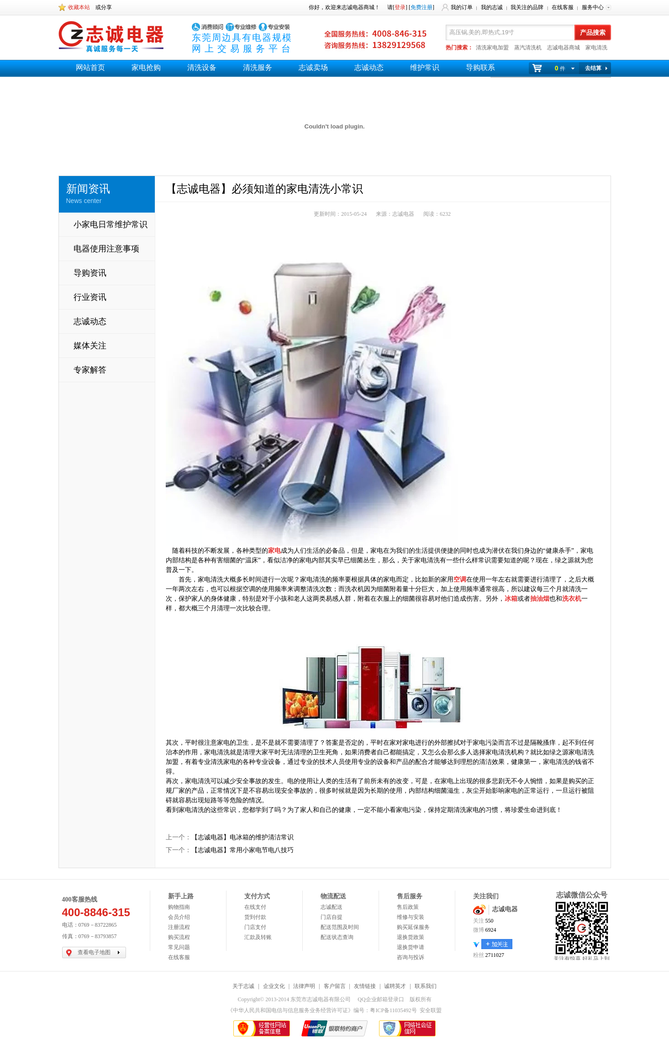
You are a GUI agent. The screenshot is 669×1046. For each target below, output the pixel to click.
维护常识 (424, 67)
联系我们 (426, 986)
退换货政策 (410, 937)
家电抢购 (146, 67)
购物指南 (179, 907)
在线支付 (255, 907)
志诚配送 (331, 907)
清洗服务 (257, 67)
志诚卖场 (313, 67)
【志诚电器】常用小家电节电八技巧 (242, 850)
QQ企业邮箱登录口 (381, 999)
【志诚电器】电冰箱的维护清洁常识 (242, 837)
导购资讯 (90, 273)
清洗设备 (201, 67)
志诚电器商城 (563, 47)
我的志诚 (492, 7)
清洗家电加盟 (492, 47)
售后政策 (408, 907)
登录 (400, 7)
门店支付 (255, 927)
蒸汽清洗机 (528, 47)
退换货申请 (410, 947)
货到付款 (255, 917)
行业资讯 (90, 297)
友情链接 (365, 986)
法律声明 (304, 986)
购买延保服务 (413, 927)
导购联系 (480, 67)
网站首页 (90, 67)
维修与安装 (410, 917)
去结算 (593, 68)
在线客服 (563, 7)
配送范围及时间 (340, 927)
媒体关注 (90, 345)
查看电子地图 (94, 952)
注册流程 (179, 927)
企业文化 (274, 986)
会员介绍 (179, 917)
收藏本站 (79, 7)
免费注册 (421, 7)
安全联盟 (431, 1010)
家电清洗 (596, 47)
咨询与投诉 (410, 957)
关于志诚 (243, 986)
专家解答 (90, 369)
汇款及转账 (258, 937)
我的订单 (462, 7)
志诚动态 (369, 67)
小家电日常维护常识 (110, 224)
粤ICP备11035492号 (393, 1010)
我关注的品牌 (527, 7)
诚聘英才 (395, 986)
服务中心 (593, 7)
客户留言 (335, 986)
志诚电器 (505, 909)
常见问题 (179, 947)
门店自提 (331, 917)
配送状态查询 (337, 937)
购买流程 (179, 937)
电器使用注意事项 (106, 248)
